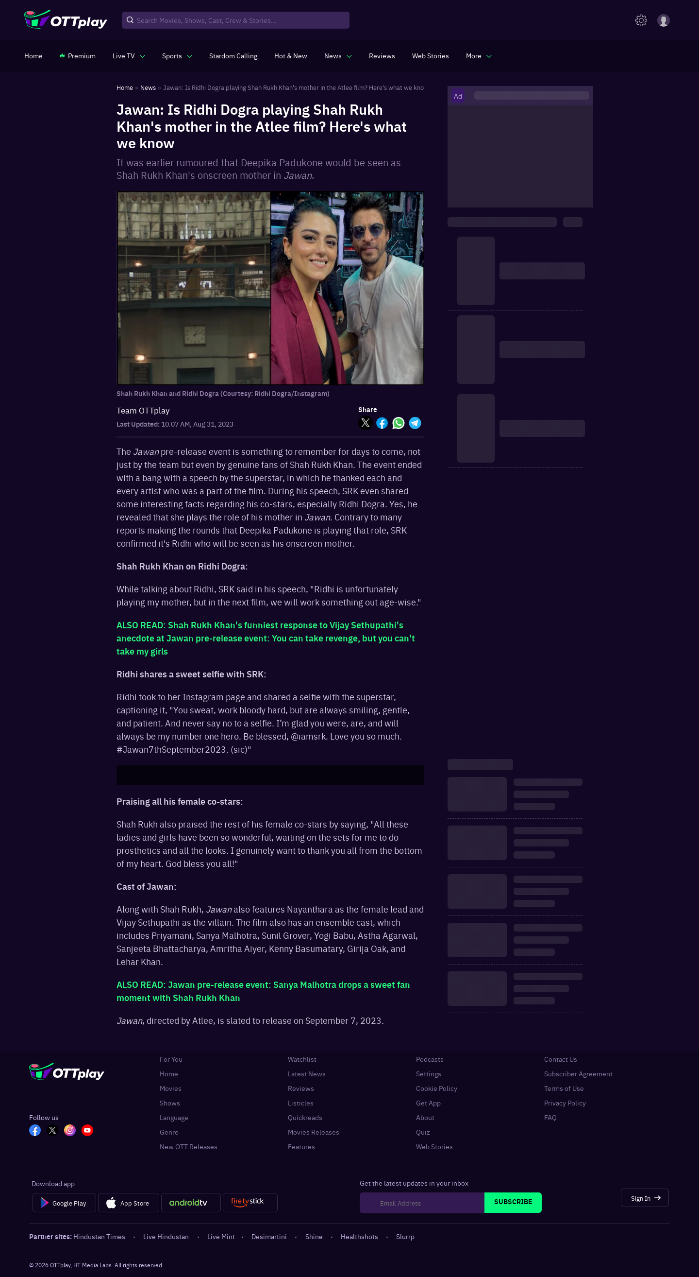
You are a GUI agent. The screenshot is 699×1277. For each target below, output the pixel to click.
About (425, 1117)
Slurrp (405, 1236)
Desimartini (269, 1236)
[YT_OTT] (87, 1131)
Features (301, 1146)
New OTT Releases (188, 1146)
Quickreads (305, 1117)
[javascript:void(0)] (129, 55)
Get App (428, 1102)
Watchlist (302, 1059)
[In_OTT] (70, 1131)
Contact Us (560, 1059)
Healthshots (360, 1236)
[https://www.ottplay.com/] (33, 55)
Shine (314, 1236)
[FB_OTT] (35, 1131)
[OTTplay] (65, 20)
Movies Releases (313, 1132)
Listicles (301, 1102)
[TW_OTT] (52, 1131)
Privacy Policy (565, 1102)
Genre (169, 1132)
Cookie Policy (436, 1088)
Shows (170, 1102)
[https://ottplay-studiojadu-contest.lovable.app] (233, 55)
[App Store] (128, 1202)
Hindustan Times (100, 1236)
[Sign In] (645, 1198)
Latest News (307, 1073)
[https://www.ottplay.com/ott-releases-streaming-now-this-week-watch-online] (290, 55)
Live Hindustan (166, 1236)
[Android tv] (191, 1202)
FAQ (550, 1117)
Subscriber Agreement (578, 1073)
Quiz (423, 1132)
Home (169, 1073)
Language (174, 1117)
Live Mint (221, 1236)
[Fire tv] (250, 1202)
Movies (171, 1088)
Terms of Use (564, 1088)
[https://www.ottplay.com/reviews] (382, 55)
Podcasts (430, 1059)
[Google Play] (64, 1202)
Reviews (301, 1088)
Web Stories (434, 1146)
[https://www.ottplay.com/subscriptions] (78, 55)
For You (171, 1059)
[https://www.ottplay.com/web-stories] (430, 55)
